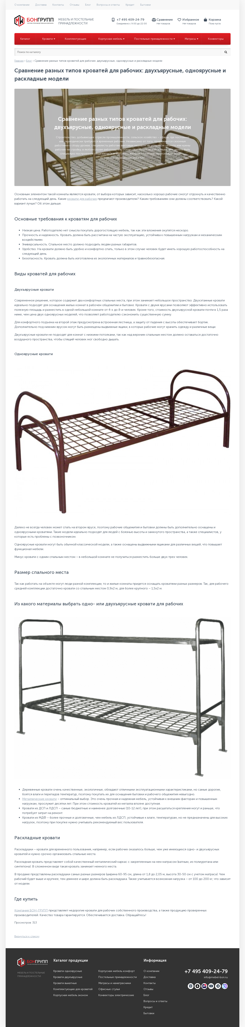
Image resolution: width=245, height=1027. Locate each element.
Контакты (58, 4)
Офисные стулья (109, 989)
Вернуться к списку (26, 936)
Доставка (41, 4)
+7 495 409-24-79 (206, 971)
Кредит (130, 4)
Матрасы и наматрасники (114, 983)
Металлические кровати (39, 799)
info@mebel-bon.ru (216, 977)
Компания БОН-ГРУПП (31, 910)
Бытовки (145, 4)
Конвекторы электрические (116, 995)
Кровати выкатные (65, 983)
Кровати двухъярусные (67, 977)
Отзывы (74, 4)
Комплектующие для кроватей (73, 989)
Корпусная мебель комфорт (116, 971)
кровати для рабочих (82, 199)
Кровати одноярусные (67, 971)
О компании (21, 4)
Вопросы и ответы (108, 4)
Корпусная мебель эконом (70, 995)
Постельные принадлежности (117, 977)
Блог (88, 4)
